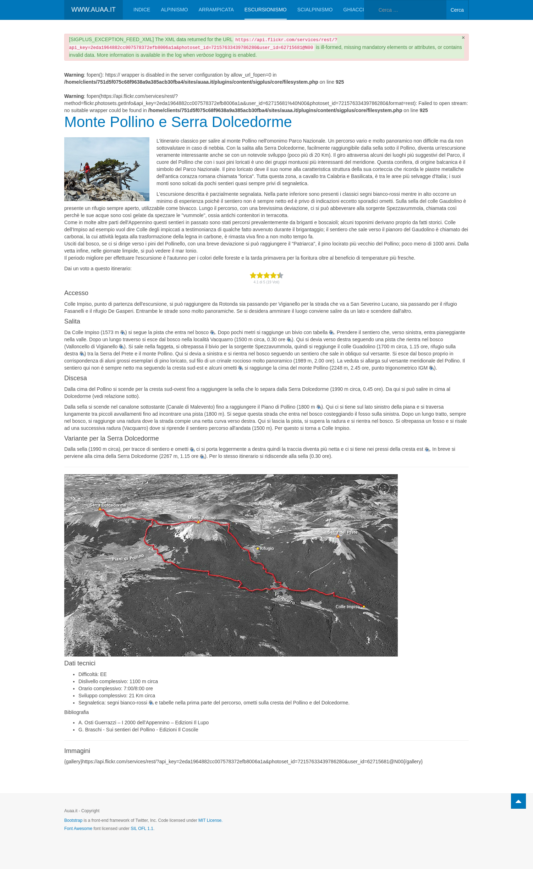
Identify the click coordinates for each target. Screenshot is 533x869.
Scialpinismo (315, 9)
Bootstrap (73, 820)
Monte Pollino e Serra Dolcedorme (178, 122)
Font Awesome (78, 828)
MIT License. (210, 820)
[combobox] (405, 10)
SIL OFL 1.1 (142, 828)
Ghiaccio (355, 9)
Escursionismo (265, 9)
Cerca (457, 10)
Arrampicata (216, 9)
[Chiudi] (463, 37)
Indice (141, 9)
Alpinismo (174, 9)
